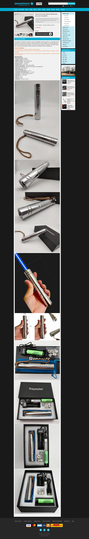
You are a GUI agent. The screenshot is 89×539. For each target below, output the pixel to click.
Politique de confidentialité (57, 521)
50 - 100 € (64, 55)
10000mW (63, 9)
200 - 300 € (64, 61)
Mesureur (64, 44)
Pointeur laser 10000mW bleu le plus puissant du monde (70, 107)
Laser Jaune (66, 23)
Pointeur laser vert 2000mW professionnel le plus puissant (71, 100)
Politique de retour (37, 521)
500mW (39, 9)
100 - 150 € (64, 57)
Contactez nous (67, 521)
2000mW (48, 9)
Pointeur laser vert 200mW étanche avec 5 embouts (71, 81)
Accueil (15, 9)
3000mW (53, 9)
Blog (73, 521)
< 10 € (63, 52)
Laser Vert (66, 15)
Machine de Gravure (67, 40)
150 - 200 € (64, 59)
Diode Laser (65, 36)
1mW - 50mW (21, 9)
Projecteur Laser (66, 31)
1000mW (43, 9)
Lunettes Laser (66, 42)
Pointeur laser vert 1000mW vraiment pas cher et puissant (70, 93)
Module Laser (65, 27)
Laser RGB (66, 25)
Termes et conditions (46, 521)
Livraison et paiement (28, 521)
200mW (30, 9)
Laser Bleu (66, 17)
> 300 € (63, 63)
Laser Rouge (66, 19)
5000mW (57, 9)
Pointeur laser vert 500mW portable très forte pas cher (71, 87)
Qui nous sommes (18, 521)
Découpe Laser (66, 38)
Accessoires (65, 46)
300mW (35, 9)
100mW (26, 9)
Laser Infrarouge (67, 21)
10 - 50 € (64, 54)
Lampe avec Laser (66, 34)
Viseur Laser (65, 29)
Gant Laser (65, 33)
